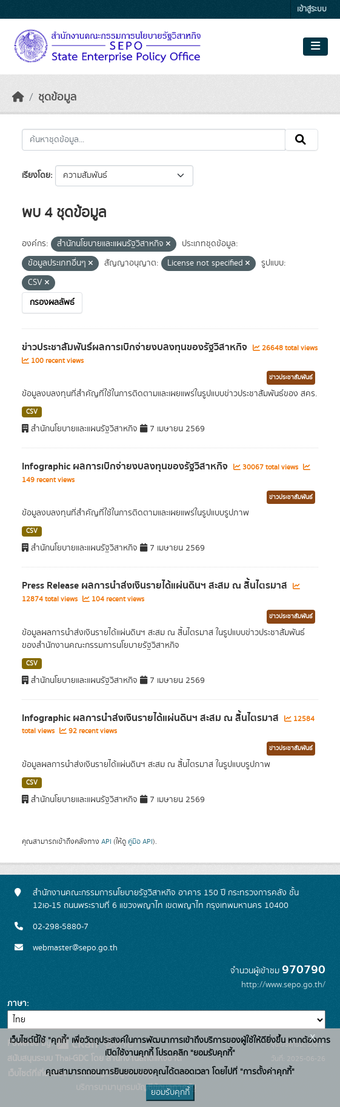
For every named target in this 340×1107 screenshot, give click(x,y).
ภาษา (17, 1004)
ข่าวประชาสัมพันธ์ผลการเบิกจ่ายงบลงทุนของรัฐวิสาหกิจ (136, 347)
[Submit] (301, 140)
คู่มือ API (140, 841)
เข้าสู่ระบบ (312, 9)
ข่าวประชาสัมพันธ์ (291, 377)
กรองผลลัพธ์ (52, 302)
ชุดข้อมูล (57, 97)
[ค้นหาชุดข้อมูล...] (153, 140)
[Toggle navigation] (315, 47)
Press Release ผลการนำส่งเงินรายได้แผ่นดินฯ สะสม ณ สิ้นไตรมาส (156, 585)
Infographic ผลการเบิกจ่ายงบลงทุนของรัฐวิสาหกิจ (126, 466)
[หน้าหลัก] (18, 97)
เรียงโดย (36, 175)
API (106, 841)
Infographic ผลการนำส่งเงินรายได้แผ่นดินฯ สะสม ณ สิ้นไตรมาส (151, 718)
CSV (32, 412)
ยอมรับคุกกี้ (170, 1092)
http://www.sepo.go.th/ (283, 985)
